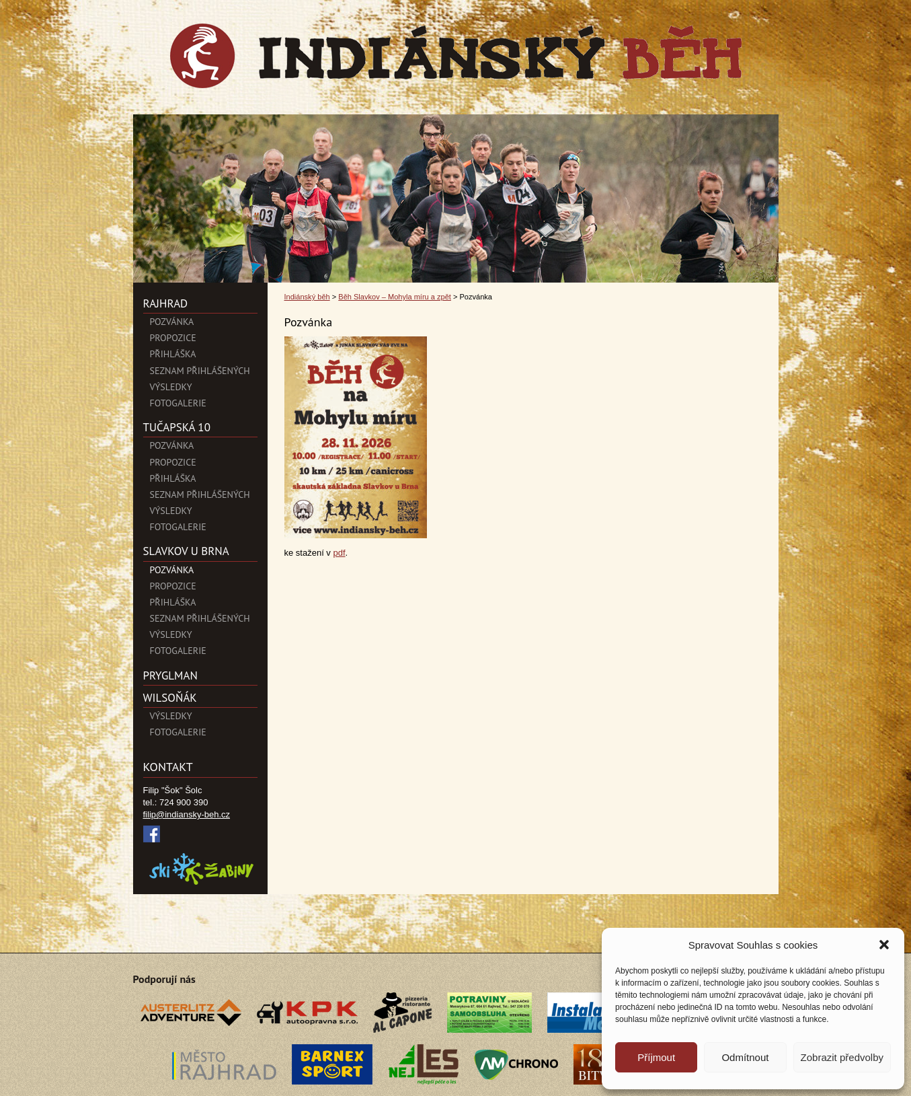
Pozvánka (172, 445)
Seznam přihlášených (200, 371)
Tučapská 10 (176, 427)
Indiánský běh (307, 297)
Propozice (173, 338)
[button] (884, 944)
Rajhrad (165, 303)
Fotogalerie (178, 403)
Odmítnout (744, 1057)
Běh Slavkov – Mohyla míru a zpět (394, 297)
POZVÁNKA (172, 322)
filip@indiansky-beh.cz (187, 814)
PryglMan (170, 675)
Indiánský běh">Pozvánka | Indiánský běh (456, 56)
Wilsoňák (170, 697)
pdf (339, 553)
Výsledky (171, 387)
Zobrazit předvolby (842, 1057)
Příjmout (656, 1057)
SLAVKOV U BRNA (186, 551)
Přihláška (173, 354)
